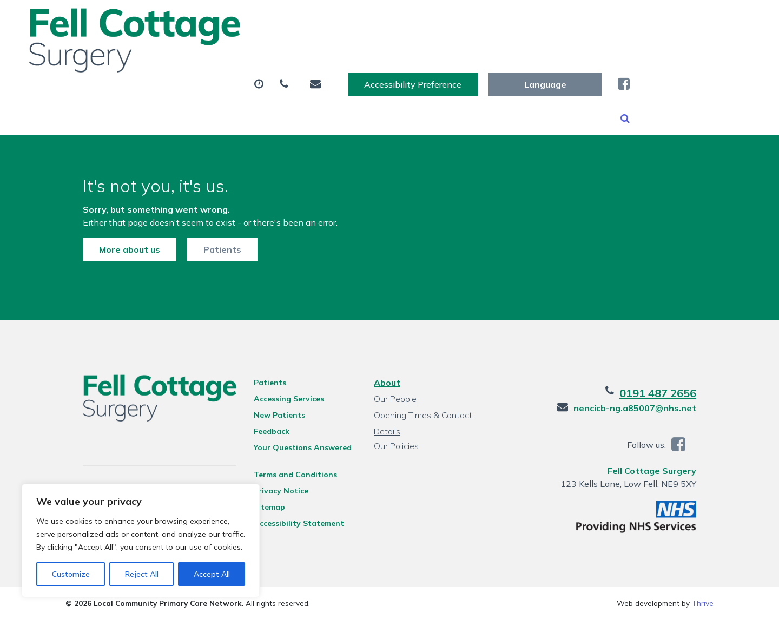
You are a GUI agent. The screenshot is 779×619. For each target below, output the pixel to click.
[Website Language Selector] (665, 20)
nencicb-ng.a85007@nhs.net (652, 407)
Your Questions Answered (295, 447)
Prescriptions (378, 53)
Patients (205, 238)
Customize (71, 574)
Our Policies (395, 445)
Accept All (212, 574)
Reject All (142, 574)
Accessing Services (281, 398)
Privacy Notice (273, 490)
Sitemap (262, 506)
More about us (112, 238)
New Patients (626, 53)
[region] (141, 540)
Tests (452, 53)
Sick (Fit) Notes (531, 53)
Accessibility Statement (291, 523)
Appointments (278, 53)
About (186, 53)
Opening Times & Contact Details (422, 416)
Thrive (703, 602)
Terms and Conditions (287, 474)
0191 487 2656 (675, 392)
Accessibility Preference (533, 20)
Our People (394, 398)
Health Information (214, 91)
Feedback (264, 431)
